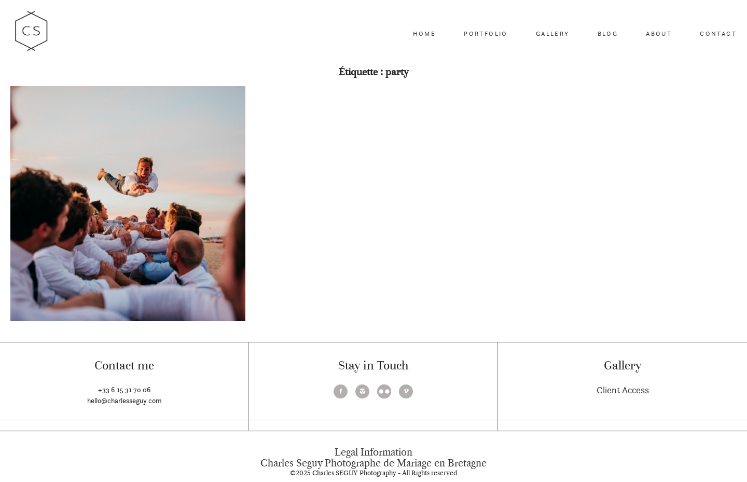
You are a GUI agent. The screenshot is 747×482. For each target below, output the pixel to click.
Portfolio (486, 33)
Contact (718, 33)
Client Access (623, 390)
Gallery (553, 33)
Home (424, 33)
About (659, 33)
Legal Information (373, 452)
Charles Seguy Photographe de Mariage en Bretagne (373, 463)
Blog (608, 33)
